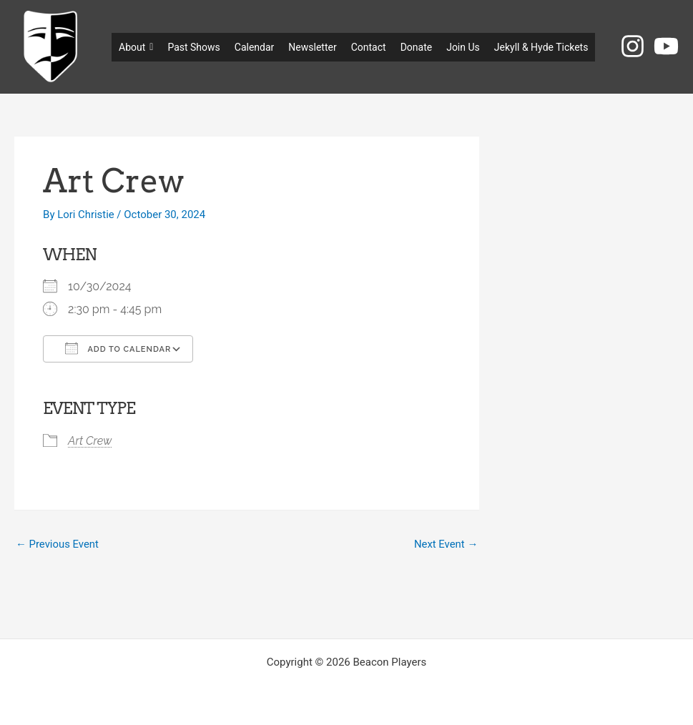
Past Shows (193, 47)
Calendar (255, 47)
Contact (368, 47)
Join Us (463, 47)
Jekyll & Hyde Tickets (541, 47)
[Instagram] (632, 46)
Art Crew (90, 441)
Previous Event (57, 544)
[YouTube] (666, 46)
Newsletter (312, 47)
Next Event (445, 544)
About (136, 47)
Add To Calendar (118, 348)
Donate (416, 47)
